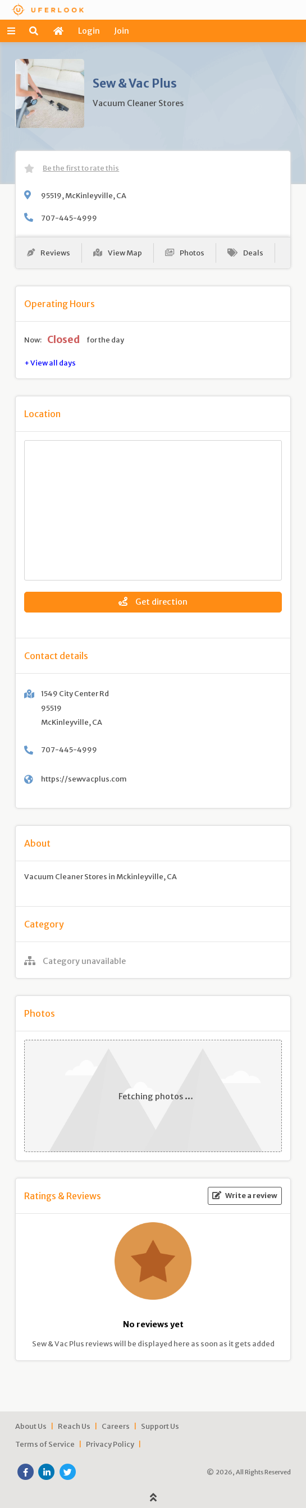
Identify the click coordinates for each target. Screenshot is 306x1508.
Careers (116, 1426)
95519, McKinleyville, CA (83, 195)
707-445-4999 (69, 217)
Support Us (160, 1426)
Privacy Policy (110, 1444)
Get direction (153, 602)
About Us (31, 1426)
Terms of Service (45, 1444)
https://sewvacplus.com (84, 778)
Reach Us (74, 1426)
